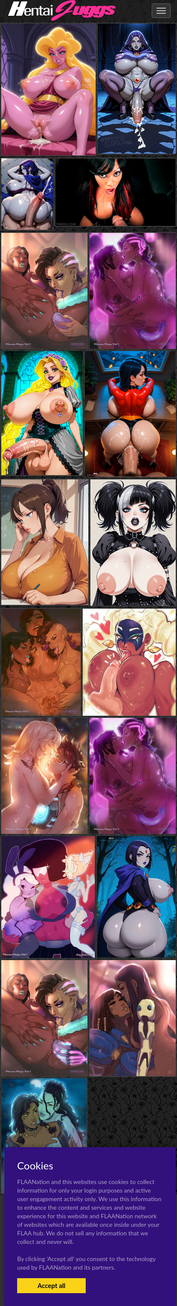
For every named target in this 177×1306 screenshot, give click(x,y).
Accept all (51, 1285)
